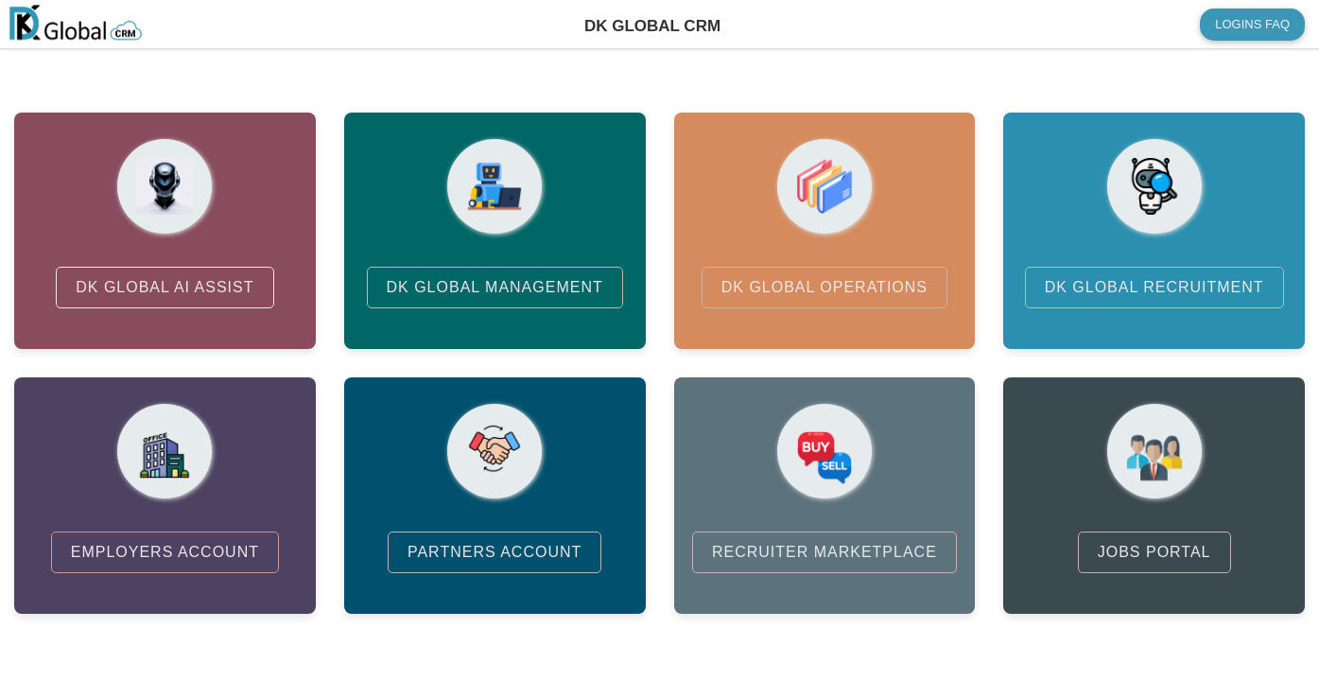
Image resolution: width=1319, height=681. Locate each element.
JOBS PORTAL (1154, 552)
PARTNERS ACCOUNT (494, 552)
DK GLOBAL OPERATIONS (824, 287)
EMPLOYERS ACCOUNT (165, 552)
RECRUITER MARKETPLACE (824, 552)
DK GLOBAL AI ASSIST (164, 287)
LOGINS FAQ (1252, 24)
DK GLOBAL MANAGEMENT (495, 287)
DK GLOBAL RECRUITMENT (1154, 287)
